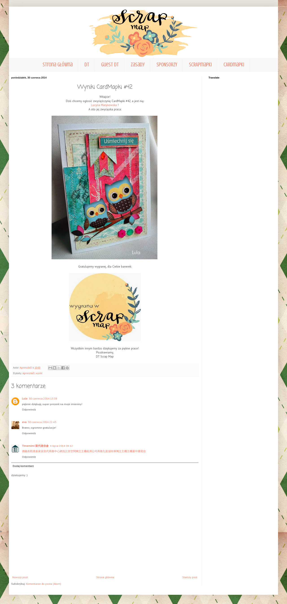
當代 (46, 451)
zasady (138, 65)
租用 (89, 451)
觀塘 (32, 451)
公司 (94, 451)
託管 (67, 451)
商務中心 (54, 451)
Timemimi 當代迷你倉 (35, 445)
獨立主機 (81, 451)
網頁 (62, 451)
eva (24, 422)
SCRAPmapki (200, 65)
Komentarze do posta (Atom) (43, 583)
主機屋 (131, 451)
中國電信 (140, 451)
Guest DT (110, 65)
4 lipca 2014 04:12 (61, 445)
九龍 (105, 451)
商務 (100, 451)
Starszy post (189, 577)
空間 (73, 451)
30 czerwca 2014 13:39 (43, 398)
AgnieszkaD (28, 373)
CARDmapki (234, 65)
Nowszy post (20, 577)
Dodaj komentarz (23, 466)
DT (87, 65)
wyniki (39, 373)
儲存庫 (112, 451)
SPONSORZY (167, 65)
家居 (40, 451)
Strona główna (58, 65)
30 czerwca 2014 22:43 (42, 422)
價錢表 (26, 451)
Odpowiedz (29, 409)
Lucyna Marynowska (104, 105)
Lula (24, 398)
